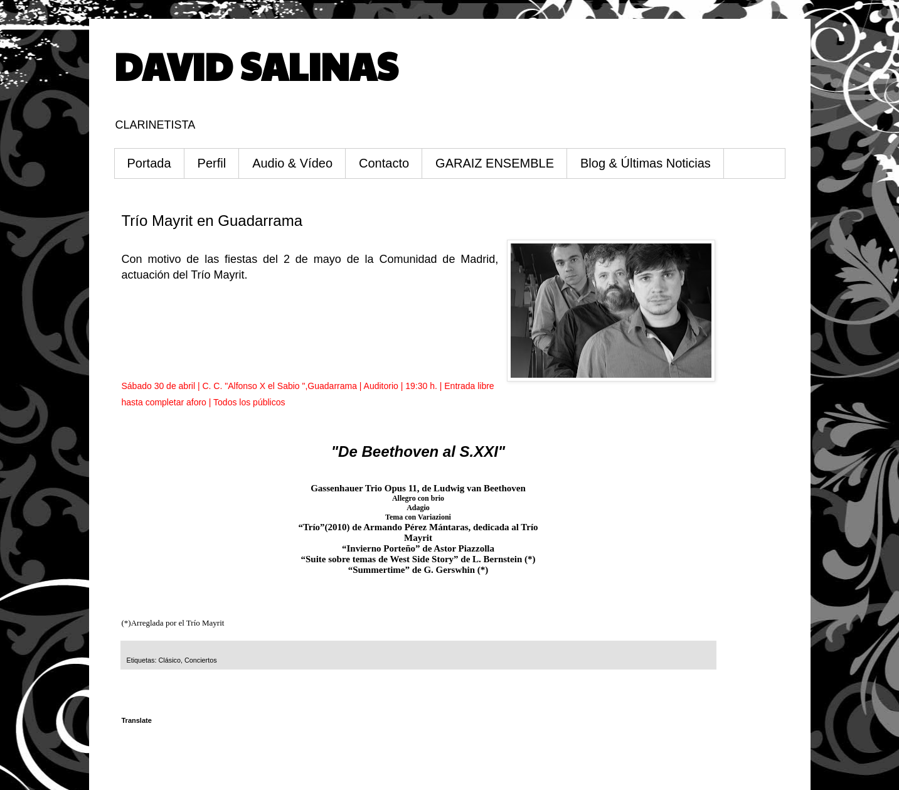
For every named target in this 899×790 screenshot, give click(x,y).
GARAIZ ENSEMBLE (494, 163)
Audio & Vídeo (292, 163)
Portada (149, 163)
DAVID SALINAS (256, 65)
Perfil (212, 163)
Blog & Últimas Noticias (645, 163)
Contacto (384, 163)
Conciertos (200, 660)
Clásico (170, 660)
